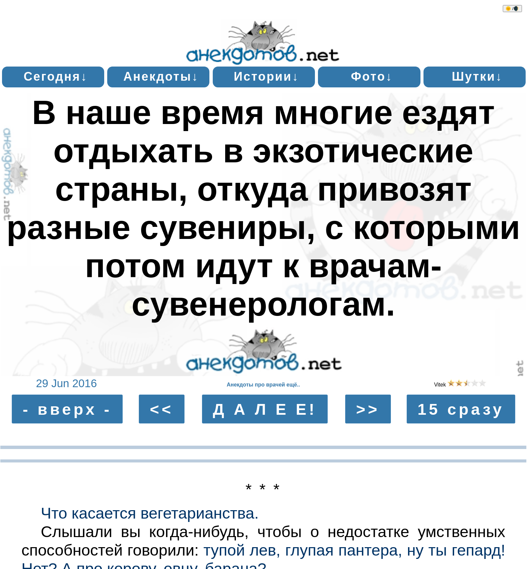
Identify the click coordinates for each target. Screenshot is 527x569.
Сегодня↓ (56, 76)
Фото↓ (372, 76)
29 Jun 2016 (66, 383)
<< (162, 409)
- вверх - (67, 409)
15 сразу (460, 409)
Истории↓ (266, 76)
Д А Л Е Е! (265, 409)
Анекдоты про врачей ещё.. (263, 385)
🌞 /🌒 (512, 8)
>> (368, 409)
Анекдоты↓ (161, 76)
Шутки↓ (477, 76)
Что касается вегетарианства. (149, 513)
